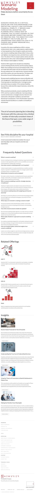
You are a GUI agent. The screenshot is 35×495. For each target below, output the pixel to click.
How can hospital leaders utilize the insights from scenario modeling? (14, 227)
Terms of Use (11, 489)
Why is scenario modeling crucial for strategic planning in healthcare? (15, 182)
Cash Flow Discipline (6, 440)
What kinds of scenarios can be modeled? (12, 173)
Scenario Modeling (6, 445)
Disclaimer (30, 489)
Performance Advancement (8, 447)
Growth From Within (6, 449)
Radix (5, 8)
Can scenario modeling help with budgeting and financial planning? (16, 191)
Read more (5, 340)
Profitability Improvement (8, 438)
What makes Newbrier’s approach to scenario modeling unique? (16, 217)
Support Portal (5, 457)
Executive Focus (5, 443)
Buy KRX (30, 6)
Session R (10, 8)
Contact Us (4, 426)
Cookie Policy (20, 489)
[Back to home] (10, 2)
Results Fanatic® (5, 469)
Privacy (3, 489)
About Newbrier (5, 424)
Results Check (4, 467)
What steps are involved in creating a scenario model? (15, 200)
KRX (2, 8)
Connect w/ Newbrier (6, 428)
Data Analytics (5, 451)
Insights (3, 464)
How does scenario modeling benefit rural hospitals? (15, 165)
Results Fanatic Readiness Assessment (11, 136)
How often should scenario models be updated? (13, 208)
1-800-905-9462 (4, 430)
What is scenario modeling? (8, 157)
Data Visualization (6, 453)
